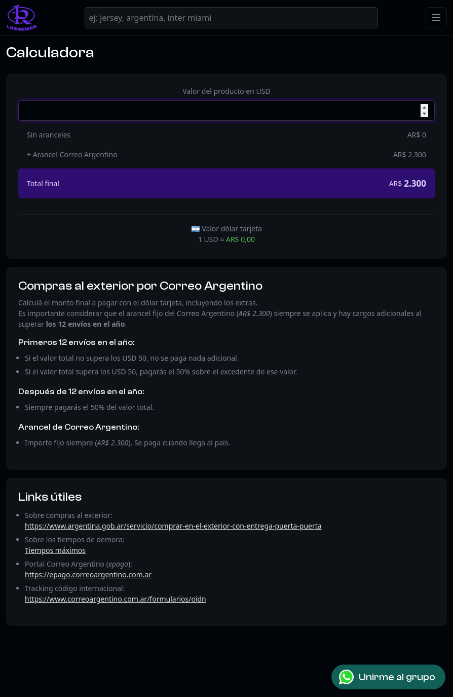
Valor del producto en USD (226, 91)
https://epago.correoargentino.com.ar (88, 574)
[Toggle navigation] (436, 17)
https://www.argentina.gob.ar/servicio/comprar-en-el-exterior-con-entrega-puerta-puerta (173, 526)
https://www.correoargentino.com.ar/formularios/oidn (115, 599)
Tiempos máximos (55, 550)
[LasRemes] (21, 17)
